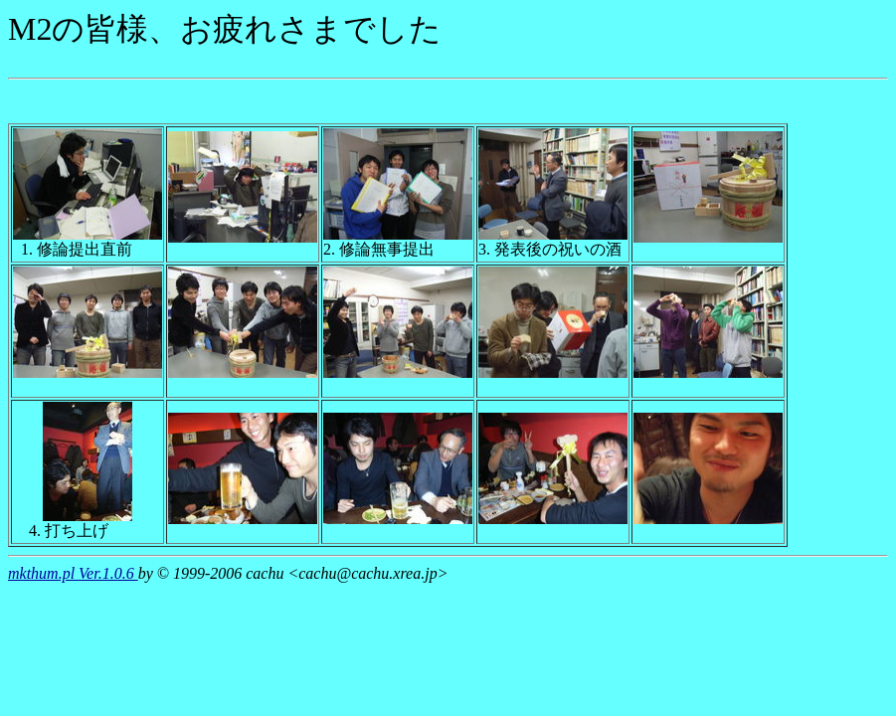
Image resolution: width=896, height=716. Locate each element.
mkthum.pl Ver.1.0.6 (73, 573)
